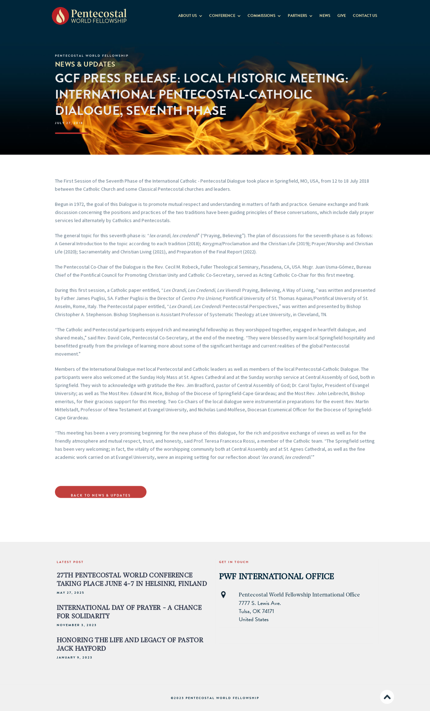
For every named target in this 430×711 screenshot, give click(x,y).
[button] (190, 14)
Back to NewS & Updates (101, 497)
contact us (365, 16)
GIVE (341, 16)
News (324, 16)
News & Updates (85, 64)
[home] (89, 15)
